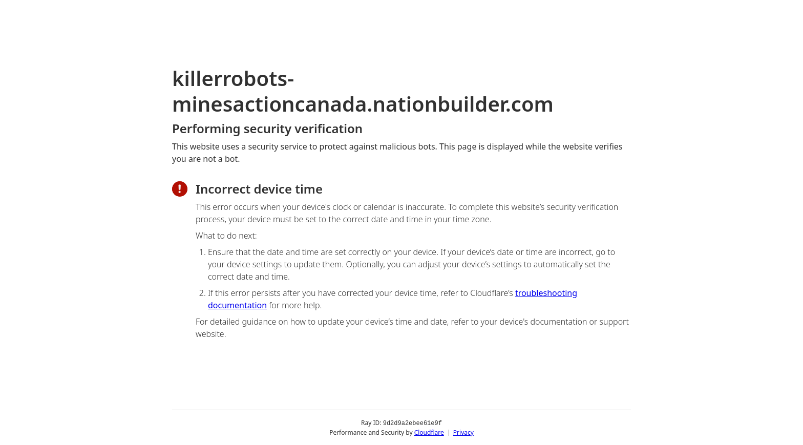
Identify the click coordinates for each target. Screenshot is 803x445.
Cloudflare (429, 432)
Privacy (463, 432)
